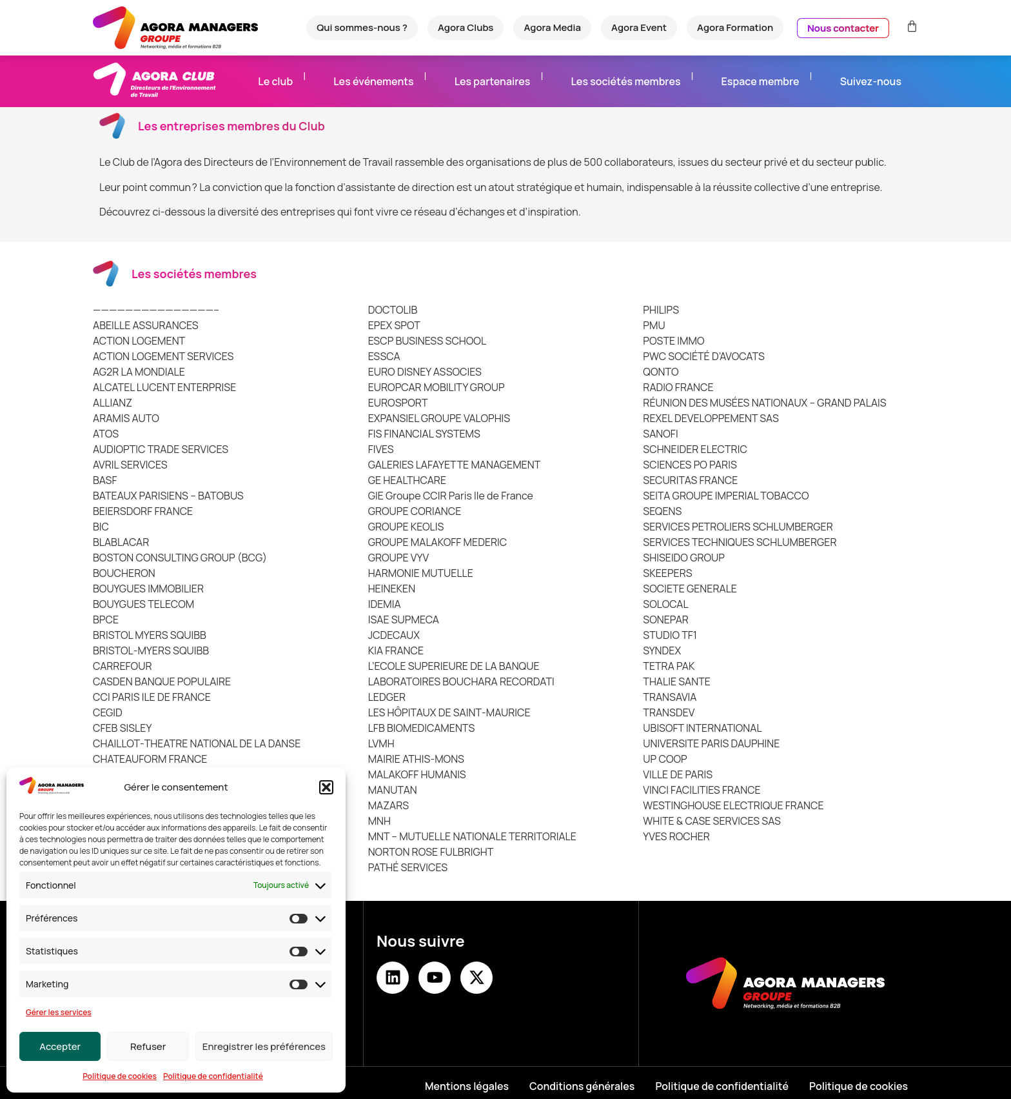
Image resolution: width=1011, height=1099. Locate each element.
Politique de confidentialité (213, 1076)
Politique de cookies (120, 1076)
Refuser (148, 1046)
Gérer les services (59, 1012)
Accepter (60, 1046)
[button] (326, 787)
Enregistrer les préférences (264, 1046)
